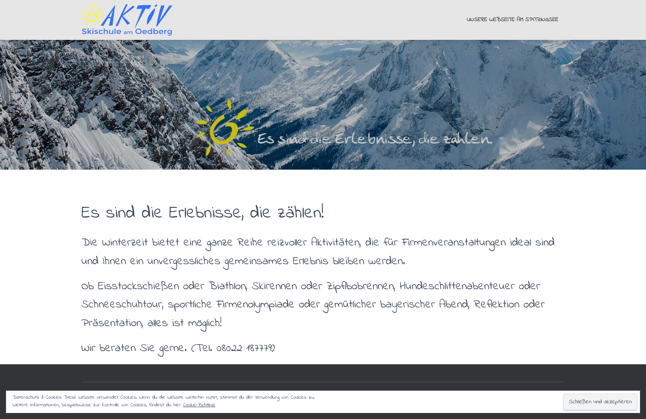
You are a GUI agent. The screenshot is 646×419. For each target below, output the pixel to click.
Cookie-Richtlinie (199, 405)
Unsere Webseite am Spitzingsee (512, 19)
